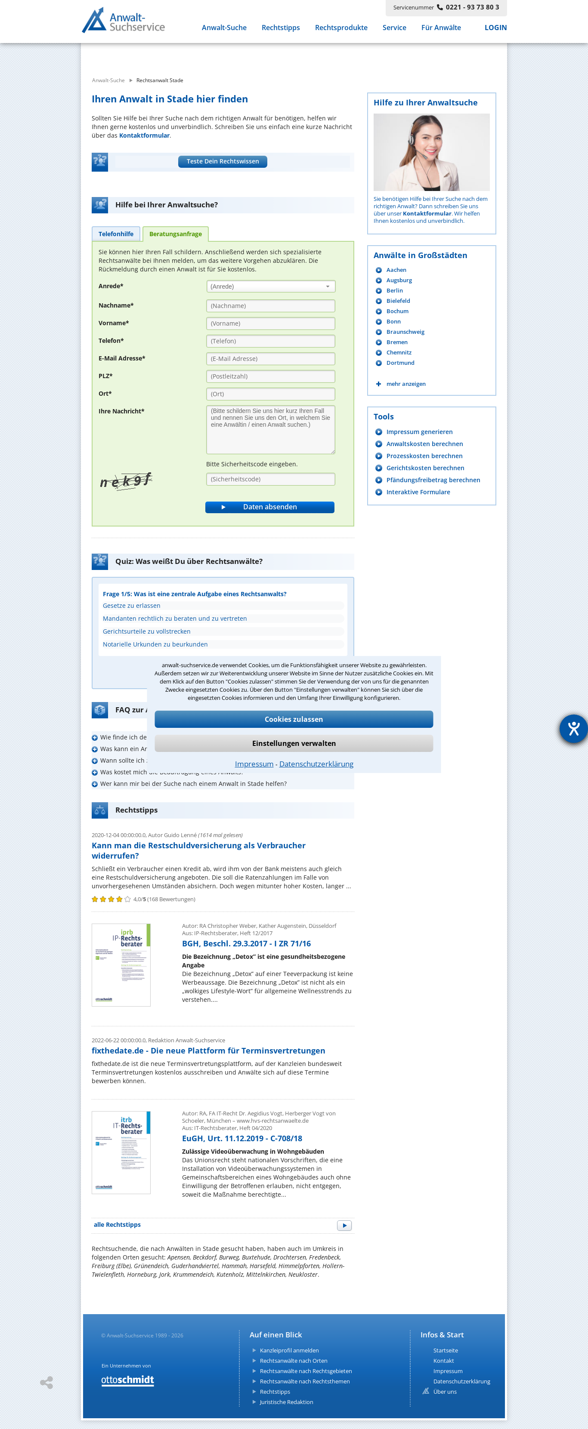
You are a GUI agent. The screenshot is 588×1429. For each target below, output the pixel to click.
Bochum (398, 311)
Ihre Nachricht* (122, 411)
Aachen (396, 270)
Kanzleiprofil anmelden (289, 1350)
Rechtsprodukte (341, 29)
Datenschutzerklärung (316, 764)
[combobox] (271, 286)
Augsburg (399, 280)
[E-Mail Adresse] (270, 358)
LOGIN (496, 29)
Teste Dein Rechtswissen (223, 161)
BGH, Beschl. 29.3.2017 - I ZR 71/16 (246, 943)
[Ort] (270, 394)
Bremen (397, 342)
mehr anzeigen (406, 384)
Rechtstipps (281, 29)
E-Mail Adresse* (122, 358)
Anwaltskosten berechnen (425, 444)
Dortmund (401, 362)
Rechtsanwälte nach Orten (294, 1360)
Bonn (394, 321)
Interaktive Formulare (418, 492)
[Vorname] (270, 323)
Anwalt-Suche (224, 29)
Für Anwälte (441, 29)
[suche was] (159, 55)
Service (394, 29)
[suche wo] (317, 55)
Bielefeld (398, 301)
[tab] (116, 233)
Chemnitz (399, 352)
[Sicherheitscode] (270, 479)
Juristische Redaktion (286, 1401)
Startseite (445, 1350)
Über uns (445, 1391)
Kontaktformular (144, 135)
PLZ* (106, 376)
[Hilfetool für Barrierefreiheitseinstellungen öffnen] (574, 728)
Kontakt (443, 1360)
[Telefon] (270, 341)
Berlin (395, 290)
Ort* (105, 393)
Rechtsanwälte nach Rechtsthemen (305, 1381)
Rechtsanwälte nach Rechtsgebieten (306, 1370)
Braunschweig (405, 332)
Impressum (254, 764)
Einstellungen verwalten (294, 743)
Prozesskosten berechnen (425, 456)
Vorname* (114, 323)
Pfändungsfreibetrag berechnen (433, 480)
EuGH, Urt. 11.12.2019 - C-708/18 (242, 1138)
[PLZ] (270, 376)
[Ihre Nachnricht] (270, 429)
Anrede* (111, 286)
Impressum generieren (420, 432)
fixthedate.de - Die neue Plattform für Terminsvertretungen (208, 1050)
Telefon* (111, 340)
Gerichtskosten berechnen (425, 468)
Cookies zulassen (294, 719)
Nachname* (116, 305)
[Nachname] (270, 305)
